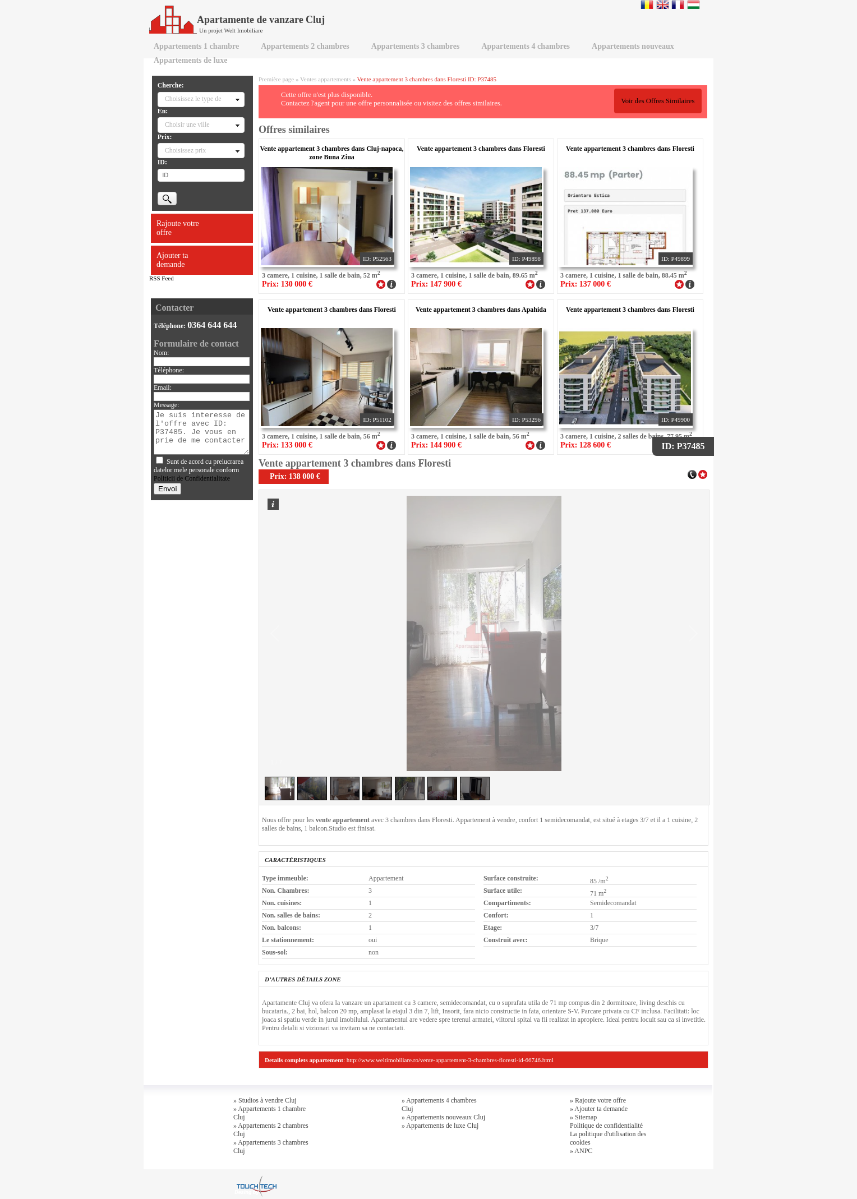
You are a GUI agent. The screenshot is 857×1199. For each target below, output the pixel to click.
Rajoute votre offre (177, 228)
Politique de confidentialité (606, 1125)
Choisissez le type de (193, 99)
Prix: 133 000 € (287, 445)
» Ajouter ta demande (599, 1109)
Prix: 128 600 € (585, 445)
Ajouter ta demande (172, 260)
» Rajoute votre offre (598, 1100)
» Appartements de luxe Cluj (440, 1125)
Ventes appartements (325, 79)
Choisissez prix (185, 150)
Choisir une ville (187, 124)
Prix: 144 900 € (436, 445)
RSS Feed (161, 278)
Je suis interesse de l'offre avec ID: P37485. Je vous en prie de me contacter (202, 432)
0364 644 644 (212, 325)
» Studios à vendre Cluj (265, 1100)
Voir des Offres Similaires (657, 101)
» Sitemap (583, 1117)
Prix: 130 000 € (287, 284)
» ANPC (581, 1151)
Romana (647, 4)
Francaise (677, 4)
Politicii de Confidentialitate (192, 478)
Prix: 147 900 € (436, 284)
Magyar (693, 4)
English (662, 4)
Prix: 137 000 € (585, 284)
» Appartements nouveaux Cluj (443, 1117)
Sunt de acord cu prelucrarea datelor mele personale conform (198, 470)
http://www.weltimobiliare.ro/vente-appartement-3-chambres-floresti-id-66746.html (450, 1060)
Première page (276, 79)
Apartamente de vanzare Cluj (237, 19)
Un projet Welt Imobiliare (230, 30)
